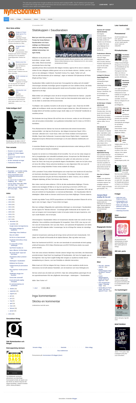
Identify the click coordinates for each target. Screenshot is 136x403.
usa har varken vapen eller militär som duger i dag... (17, 184)
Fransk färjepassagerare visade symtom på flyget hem (104, 278)
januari (12, 311)
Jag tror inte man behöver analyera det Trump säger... (18, 187)
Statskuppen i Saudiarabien (17, 260)
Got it (111, 4)
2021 (10, 209)
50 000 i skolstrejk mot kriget (16, 160)
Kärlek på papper (121, 208)
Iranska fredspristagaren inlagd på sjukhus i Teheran (105, 271)
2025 (10, 199)
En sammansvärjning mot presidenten (17, 284)
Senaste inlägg (37, 347)
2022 (10, 207)
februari (12, 308)
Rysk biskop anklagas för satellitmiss (17, 229)
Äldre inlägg (88, 347)
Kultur (12, 19)
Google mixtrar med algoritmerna (19, 226)
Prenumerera (27, 19)
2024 (10, 202)
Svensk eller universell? (16, 277)
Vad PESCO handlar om (16, 248)
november (13, 224)
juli (11, 296)
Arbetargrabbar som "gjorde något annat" (122, 201)
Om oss (43, 19)
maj (11, 301)
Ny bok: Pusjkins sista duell (125, 168)
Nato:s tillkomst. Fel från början (18, 250)
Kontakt (50, 19)
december (13, 221)
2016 (10, 314)
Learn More (103, 4)
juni (11, 298)
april (11, 303)
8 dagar (19, 19)
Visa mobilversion (62, 350)
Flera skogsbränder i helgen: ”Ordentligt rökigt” (104, 284)
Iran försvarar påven (125, 138)
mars (11, 306)
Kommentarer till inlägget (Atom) (52, 355)
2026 (10, 197)
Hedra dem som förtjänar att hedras (121, 198)
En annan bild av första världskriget (16, 244)
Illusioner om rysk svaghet (15, 151)
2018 (10, 217)
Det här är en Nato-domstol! (17, 237)
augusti (12, 293)
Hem (6, 19)
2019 (10, 214)
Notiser (36, 19)
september (13, 291)
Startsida (63, 347)
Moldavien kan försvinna (16, 263)
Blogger (74, 398)
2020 (10, 212)
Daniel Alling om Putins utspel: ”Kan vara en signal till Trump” (105, 289)
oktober (12, 288)
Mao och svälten (14, 235)
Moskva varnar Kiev (21, 62)
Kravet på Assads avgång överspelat (17, 280)
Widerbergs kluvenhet (122, 210)
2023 (10, 204)
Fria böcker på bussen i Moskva (125, 57)
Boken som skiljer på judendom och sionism (122, 205)
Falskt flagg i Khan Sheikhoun (18, 232)
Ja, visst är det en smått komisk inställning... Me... (17, 180)
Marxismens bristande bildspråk (125, 82)
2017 (10, 219)
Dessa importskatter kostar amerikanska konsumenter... (16, 175)
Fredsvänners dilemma (14, 162)
